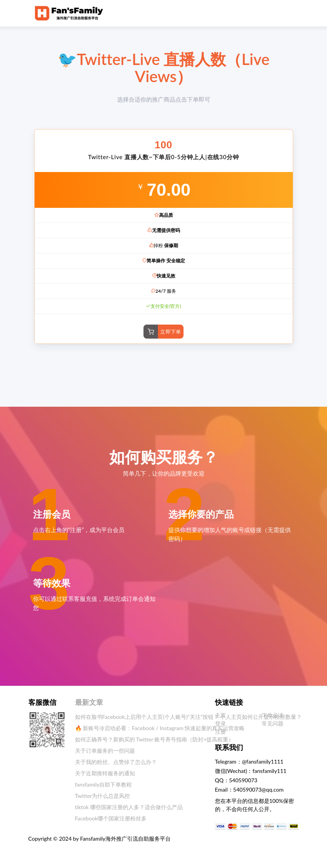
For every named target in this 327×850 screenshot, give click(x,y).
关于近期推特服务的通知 (105, 773)
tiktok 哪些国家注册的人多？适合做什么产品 (129, 807)
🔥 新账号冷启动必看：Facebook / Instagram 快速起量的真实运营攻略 (160, 728)
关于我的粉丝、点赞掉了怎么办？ (116, 762)
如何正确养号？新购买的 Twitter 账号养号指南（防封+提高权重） (154, 739)
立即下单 (170, 331)
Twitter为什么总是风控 (102, 795)
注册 (220, 731)
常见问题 (272, 723)
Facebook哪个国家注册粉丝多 (111, 818)
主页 (220, 715)
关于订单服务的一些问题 (105, 750)
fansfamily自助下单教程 (103, 784)
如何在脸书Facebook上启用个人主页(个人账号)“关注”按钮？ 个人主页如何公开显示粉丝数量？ (188, 716)
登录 (220, 723)
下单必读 (272, 715)
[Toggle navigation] (283, 13)
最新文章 (89, 702)
